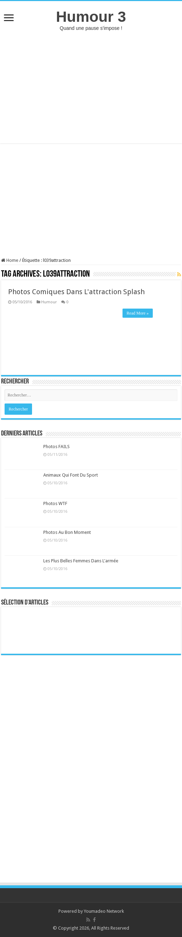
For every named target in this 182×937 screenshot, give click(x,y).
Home (9, 260)
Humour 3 (91, 16)
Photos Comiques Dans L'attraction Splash (76, 291)
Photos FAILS (56, 446)
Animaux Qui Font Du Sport (70, 475)
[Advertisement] (91, 87)
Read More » (138, 313)
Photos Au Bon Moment (67, 532)
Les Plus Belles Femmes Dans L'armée (80, 560)
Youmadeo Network (104, 911)
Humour (49, 302)
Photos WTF (55, 503)
